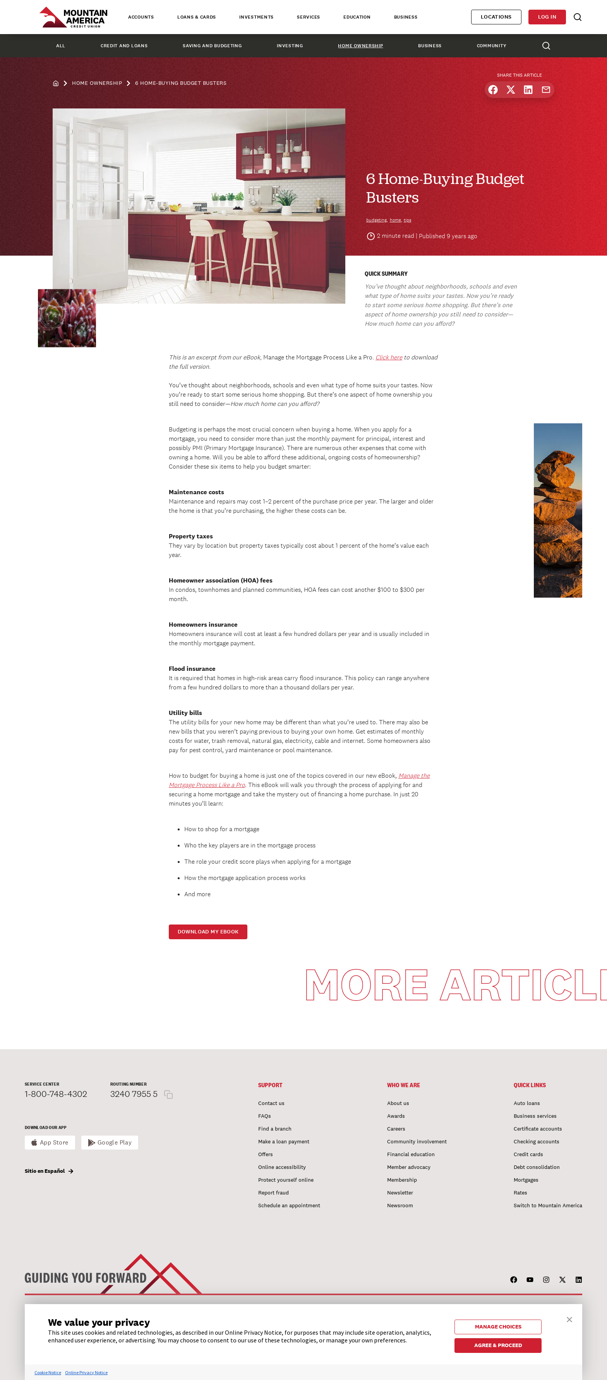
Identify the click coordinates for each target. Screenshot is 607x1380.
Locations (496, 17)
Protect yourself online (286, 1179)
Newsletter (400, 1192)
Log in (547, 17)
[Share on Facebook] (493, 90)
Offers (265, 1154)
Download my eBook (208, 931)
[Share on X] (511, 90)
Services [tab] (308, 17)
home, (396, 220)
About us (398, 1103)
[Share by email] (546, 90)
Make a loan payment (283, 1141)
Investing (290, 46)
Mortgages (526, 1179)
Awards (396, 1115)
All (60, 46)
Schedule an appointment (289, 1205)
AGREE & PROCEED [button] (498, 1345)
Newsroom (400, 1205)
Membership (402, 1179)
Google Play (115, 1142)
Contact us (271, 1103)
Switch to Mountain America (548, 1205)
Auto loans (527, 1103)
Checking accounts (536, 1141)
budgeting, (377, 220)
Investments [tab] (256, 17)
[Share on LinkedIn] (528, 90)
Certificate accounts (538, 1128)
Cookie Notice (47, 1372)
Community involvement (417, 1141)
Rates (520, 1192)
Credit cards (528, 1154)
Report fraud (273, 1192)
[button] (569, 1318)
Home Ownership (360, 46)
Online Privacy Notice (86, 1372)
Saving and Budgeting (212, 46)
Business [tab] (406, 17)
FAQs (264, 1115)
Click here (389, 357)
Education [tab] (356, 17)
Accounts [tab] (141, 17)
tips (407, 220)
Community (491, 46)
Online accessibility (282, 1166)
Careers (396, 1128)
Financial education (411, 1154)
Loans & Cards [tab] (196, 17)
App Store (54, 1142)
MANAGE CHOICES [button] (498, 1326)
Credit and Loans (124, 46)
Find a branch (274, 1128)
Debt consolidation (537, 1166)
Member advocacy (408, 1166)
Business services (535, 1115)
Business (430, 46)
